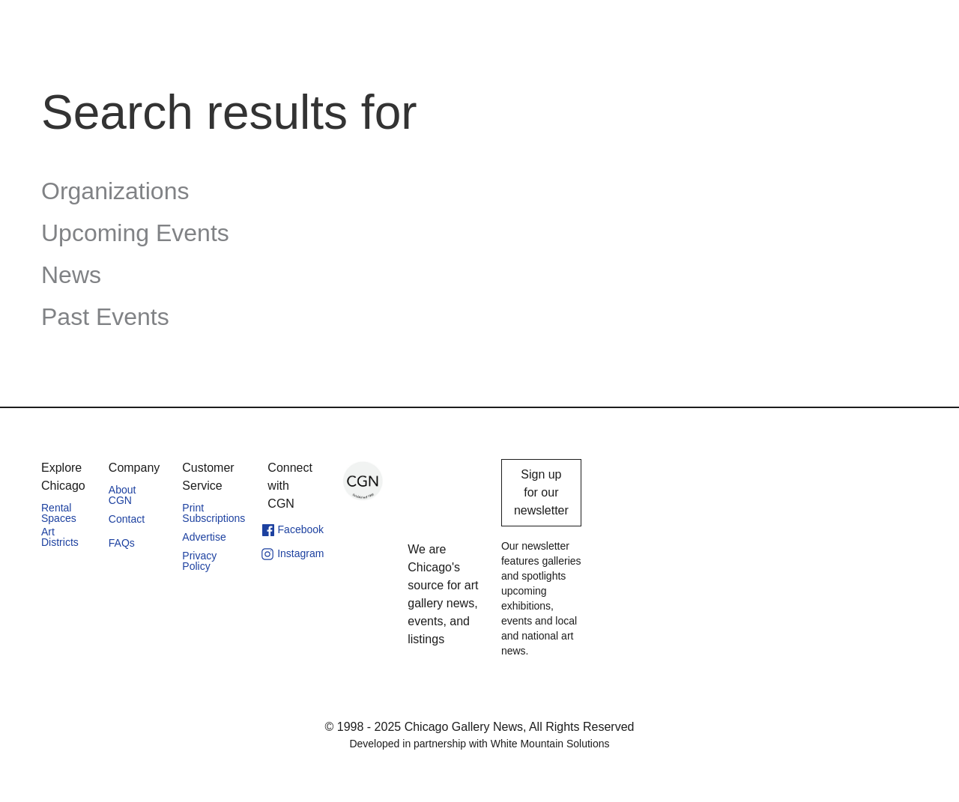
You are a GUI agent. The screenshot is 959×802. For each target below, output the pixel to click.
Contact (127, 519)
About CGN (122, 494)
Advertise (204, 537)
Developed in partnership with (479, 744)
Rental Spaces (58, 512)
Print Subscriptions (213, 512)
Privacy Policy (199, 560)
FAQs (122, 543)
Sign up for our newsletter (541, 492)
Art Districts (60, 536)
